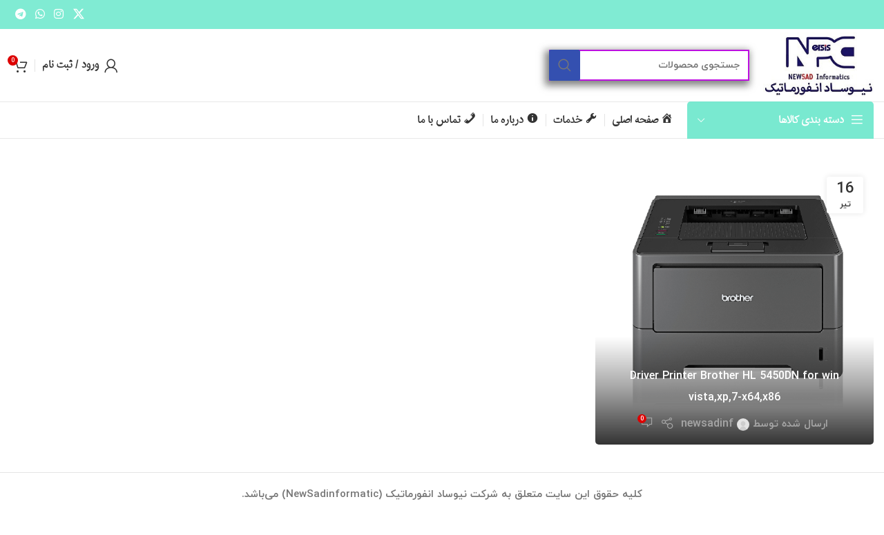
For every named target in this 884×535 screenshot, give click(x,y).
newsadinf (707, 423)
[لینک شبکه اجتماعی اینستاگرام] (59, 14)
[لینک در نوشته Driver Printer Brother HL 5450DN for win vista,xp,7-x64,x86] (734, 305)
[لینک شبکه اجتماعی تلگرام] (20, 14)
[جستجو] (649, 65)
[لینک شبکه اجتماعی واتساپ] (39, 14)
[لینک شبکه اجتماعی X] (78, 14)
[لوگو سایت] (818, 64)
